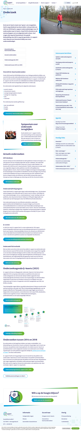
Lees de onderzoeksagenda (13, 290)
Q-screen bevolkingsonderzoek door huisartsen (19, 229)
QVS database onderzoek (12, 172)
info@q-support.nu (8, 417)
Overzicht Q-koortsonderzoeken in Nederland (18, 103)
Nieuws (25, 409)
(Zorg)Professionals (33, 2)
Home (4, 8)
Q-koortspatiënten (21, 2)
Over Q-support (45, 2)
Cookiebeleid (65, 412)
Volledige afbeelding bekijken (14, 324)
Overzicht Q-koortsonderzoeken (47, 410)
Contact (54, 2)
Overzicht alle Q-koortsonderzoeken (10, 49)
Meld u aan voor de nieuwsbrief (42, 390)
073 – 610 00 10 (7, 419)
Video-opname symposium (31, 134)
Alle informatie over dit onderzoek (15, 208)
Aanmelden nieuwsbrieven (30, 412)
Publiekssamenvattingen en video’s (15, 366)
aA (73, 2)
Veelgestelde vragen (28, 406)
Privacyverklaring (66, 406)
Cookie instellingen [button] (66, 428)
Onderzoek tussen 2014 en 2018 (33, 55)
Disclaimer (64, 409)
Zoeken (68, 2)
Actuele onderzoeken (32, 50)
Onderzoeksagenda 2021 (11, 55)
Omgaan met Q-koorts (48, 406)
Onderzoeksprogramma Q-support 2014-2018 (19, 360)
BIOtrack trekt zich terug (12, 253)
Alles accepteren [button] (75, 428)
